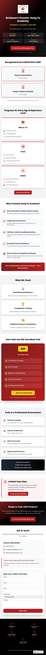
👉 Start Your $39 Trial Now (23, 393)
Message (5, 600)
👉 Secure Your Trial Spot (18, 494)
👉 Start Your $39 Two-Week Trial (23, 48)
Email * (5, 588)
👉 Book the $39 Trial (23, 192)
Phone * (5, 582)
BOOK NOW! (23, 611)
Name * (5, 577)
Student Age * (6, 594)
